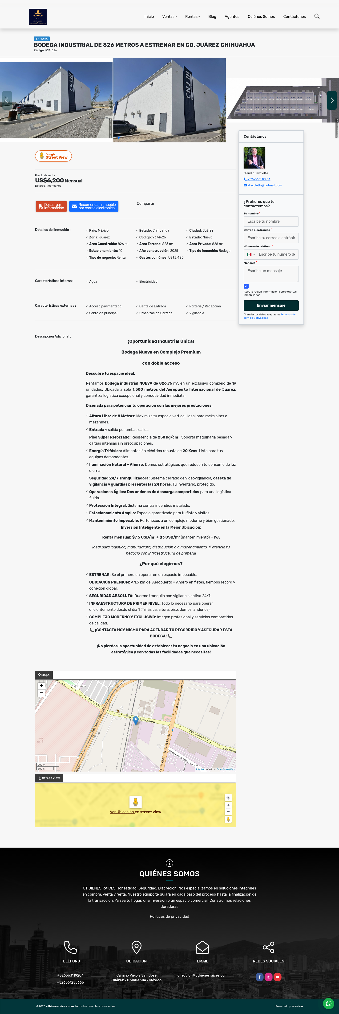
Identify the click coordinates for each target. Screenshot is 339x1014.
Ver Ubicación (122, 812)
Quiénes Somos (261, 16)
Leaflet (200, 769)
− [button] (41, 693)
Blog (212, 16)
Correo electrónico (258, 230)
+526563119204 (258, 179)
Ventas (168, 16)
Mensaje (250, 263)
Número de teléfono (258, 246)
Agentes (232, 16)
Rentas (191, 16)
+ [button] (41, 686)
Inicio (149, 16)
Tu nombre (252, 213)
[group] (56, 100)
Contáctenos (294, 16)
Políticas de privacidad (169, 916)
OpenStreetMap (226, 769)
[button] (119, 138)
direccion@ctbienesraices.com (203, 975)
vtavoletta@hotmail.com (264, 185)
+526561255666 (70, 982)
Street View (54, 156)
